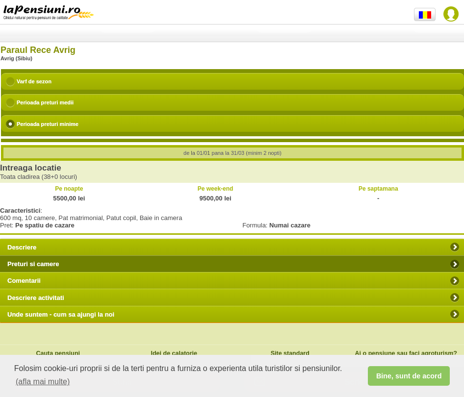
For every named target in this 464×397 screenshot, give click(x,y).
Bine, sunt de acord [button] (409, 376)
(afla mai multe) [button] (43, 381)
